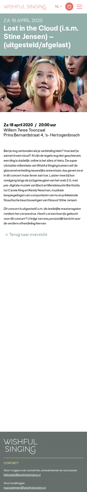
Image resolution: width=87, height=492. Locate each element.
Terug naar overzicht (28, 235)
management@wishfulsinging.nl (25, 488)
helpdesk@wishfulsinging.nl (22, 475)
